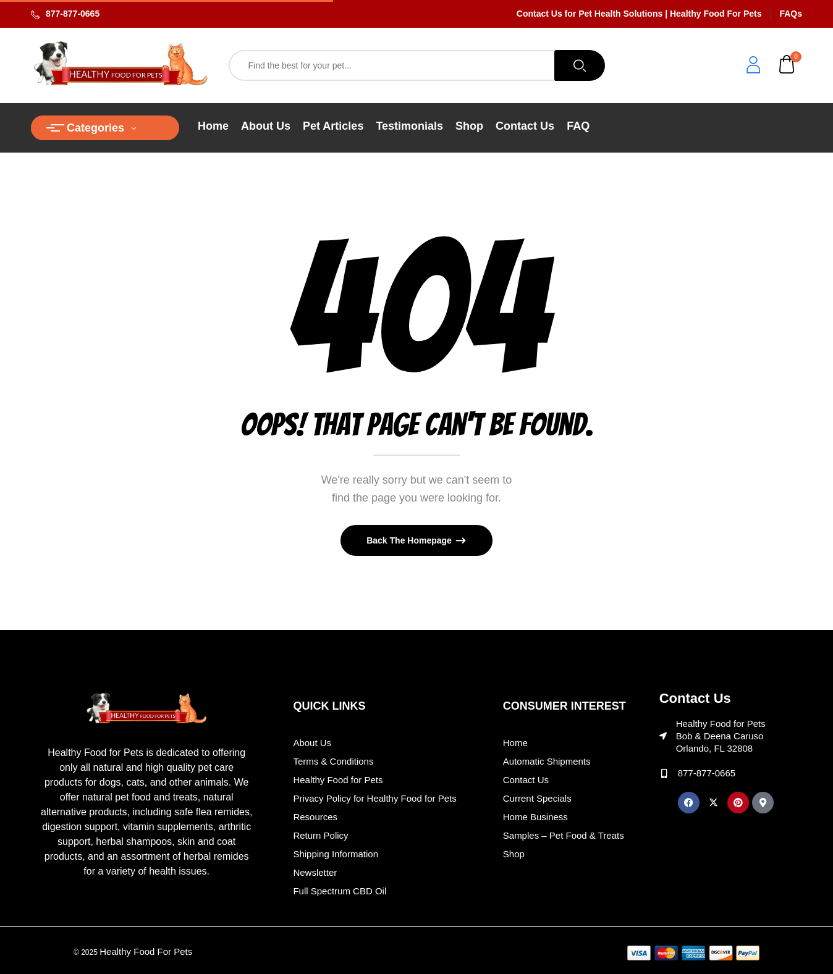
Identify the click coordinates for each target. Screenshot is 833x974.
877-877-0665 (72, 14)
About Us (312, 742)
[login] (753, 66)
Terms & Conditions (333, 761)
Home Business (535, 817)
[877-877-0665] (664, 773)
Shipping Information (335, 854)
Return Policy (320, 835)
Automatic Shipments (547, 761)
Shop (514, 854)
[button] (787, 65)
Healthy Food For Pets (145, 951)
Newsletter (315, 872)
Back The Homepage (410, 540)
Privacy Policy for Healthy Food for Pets (374, 798)
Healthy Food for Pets (338, 780)
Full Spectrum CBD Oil (339, 891)
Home (515, 742)
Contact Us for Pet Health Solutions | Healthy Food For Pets (639, 14)
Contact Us (526, 780)
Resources (315, 817)
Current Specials (537, 798)
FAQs (790, 14)
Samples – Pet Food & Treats (563, 835)
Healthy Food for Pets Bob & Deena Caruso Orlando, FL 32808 (721, 736)
